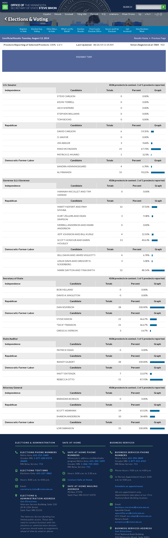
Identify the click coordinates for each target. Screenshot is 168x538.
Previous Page (158, 38)
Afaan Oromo (128, 14)
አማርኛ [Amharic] (148, 14)
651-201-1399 (97, 461)
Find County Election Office (94, 30)
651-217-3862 (44, 473)
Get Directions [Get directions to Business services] (123, 531)
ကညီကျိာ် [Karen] (158, 14)
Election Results (80, 30)
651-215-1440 (40, 455)
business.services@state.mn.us (132, 507)
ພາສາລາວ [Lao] (114, 14)
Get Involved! (127, 30)
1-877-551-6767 (137, 461)
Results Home (141, 38)
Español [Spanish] (47, 14)
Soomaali (69, 14)
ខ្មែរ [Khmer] (140, 14)
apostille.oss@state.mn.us (129, 513)
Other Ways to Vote (52, 30)
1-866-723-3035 (90, 464)
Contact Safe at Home (80, 479)
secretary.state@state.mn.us (36, 489)
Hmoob (57, 14)
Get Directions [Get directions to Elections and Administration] (28, 501)
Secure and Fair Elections (112, 30)
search (127, 6)
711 (41, 464)
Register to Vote (23, 30)
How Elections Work (142, 30)
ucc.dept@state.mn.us (139, 516)
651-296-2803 (135, 458)
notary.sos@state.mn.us (128, 522)
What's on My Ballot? (67, 30)
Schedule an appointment (129, 486)
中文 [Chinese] (104, 14)
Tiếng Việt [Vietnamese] (82, 14)
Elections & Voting (26, 19)
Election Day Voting (36, 30)
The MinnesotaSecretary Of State (34, 7)
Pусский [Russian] (94, 14)
